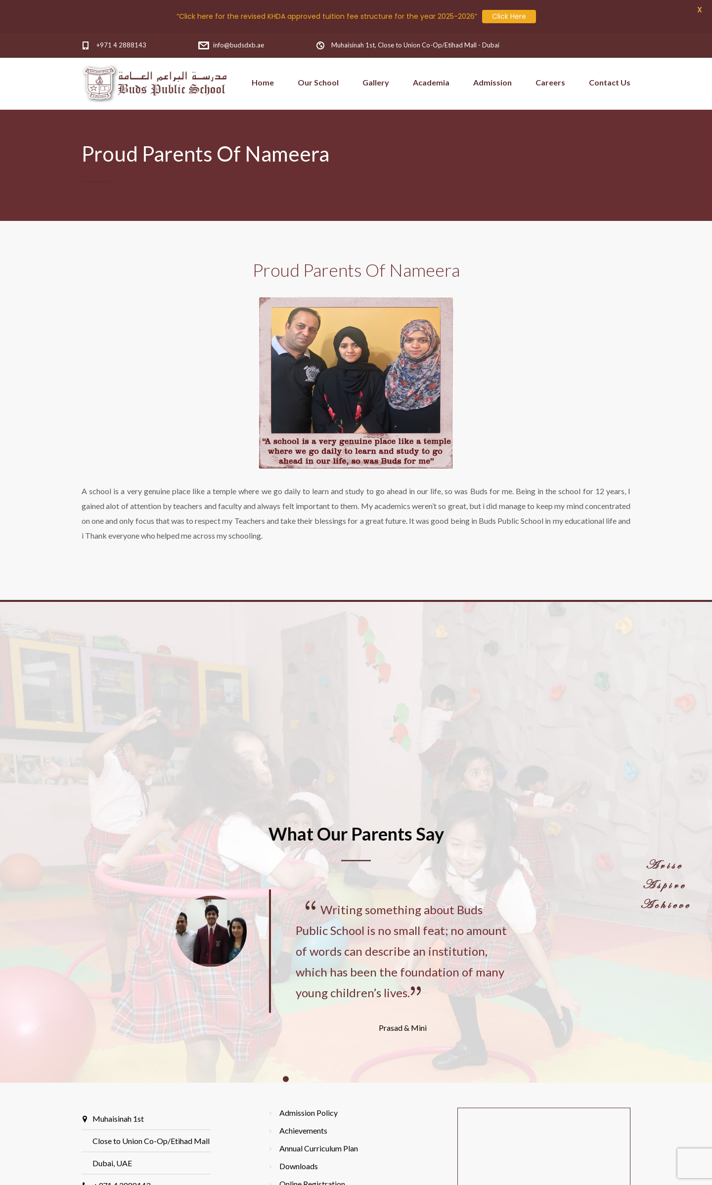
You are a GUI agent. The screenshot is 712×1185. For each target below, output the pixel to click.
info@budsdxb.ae (238, 45)
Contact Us (609, 82)
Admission (492, 82)
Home (263, 82)
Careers (550, 82)
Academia (431, 82)
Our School (318, 82)
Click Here (509, 16)
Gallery (375, 82)
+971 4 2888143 (121, 45)
